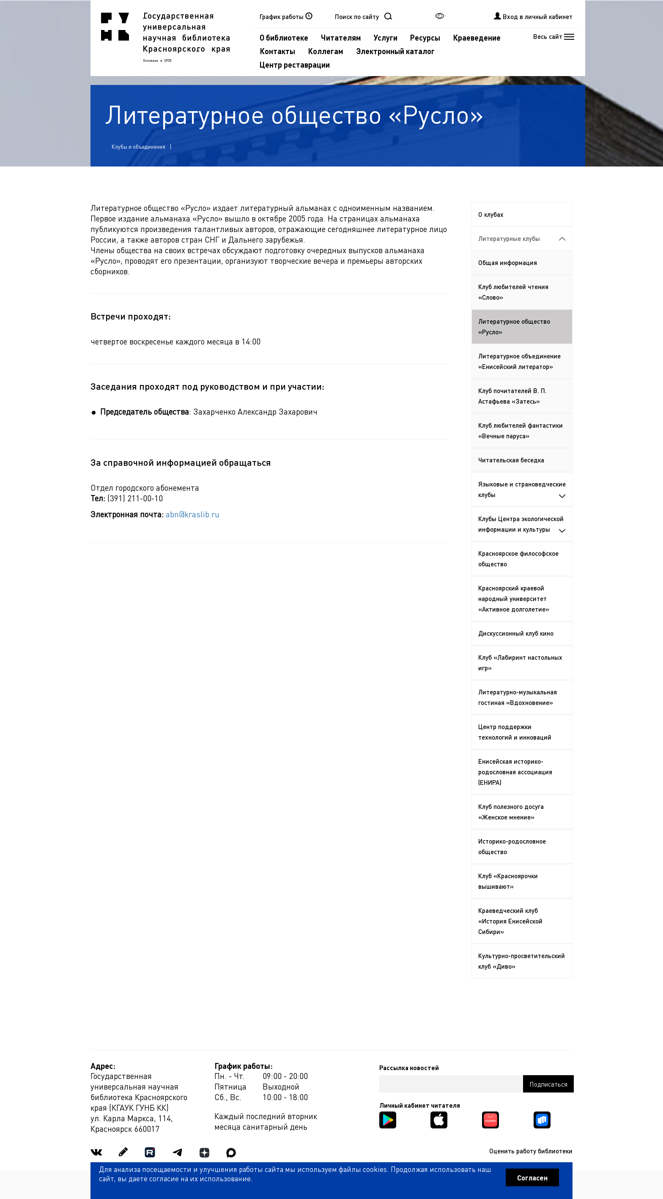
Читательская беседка (511, 460)
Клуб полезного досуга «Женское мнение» (511, 811)
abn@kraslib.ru (192, 514)
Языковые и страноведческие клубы (522, 489)
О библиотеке (284, 37)
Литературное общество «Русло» (514, 326)
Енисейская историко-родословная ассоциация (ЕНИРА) (515, 772)
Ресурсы (425, 37)
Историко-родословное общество (512, 846)
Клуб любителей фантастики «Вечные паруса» (520, 430)
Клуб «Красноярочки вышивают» (508, 880)
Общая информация (507, 262)
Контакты (277, 51)
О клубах (491, 214)
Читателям (341, 37)
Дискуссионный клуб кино (515, 633)
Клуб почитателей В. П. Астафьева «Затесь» (512, 395)
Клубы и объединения (138, 146)
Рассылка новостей (409, 1067)
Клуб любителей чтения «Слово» (513, 291)
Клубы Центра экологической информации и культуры (522, 523)
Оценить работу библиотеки (531, 1151)
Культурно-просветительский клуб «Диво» (521, 960)
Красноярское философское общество (518, 558)
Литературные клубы (522, 238)
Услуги (385, 37)
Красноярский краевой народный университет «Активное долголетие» (513, 598)
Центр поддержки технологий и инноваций (514, 731)
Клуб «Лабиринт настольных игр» (520, 662)
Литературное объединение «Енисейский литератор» (519, 361)
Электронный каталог (395, 51)
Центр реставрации (295, 64)
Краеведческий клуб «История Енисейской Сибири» (510, 921)
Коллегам (325, 51)
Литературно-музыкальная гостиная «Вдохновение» (517, 697)
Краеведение (477, 37)
